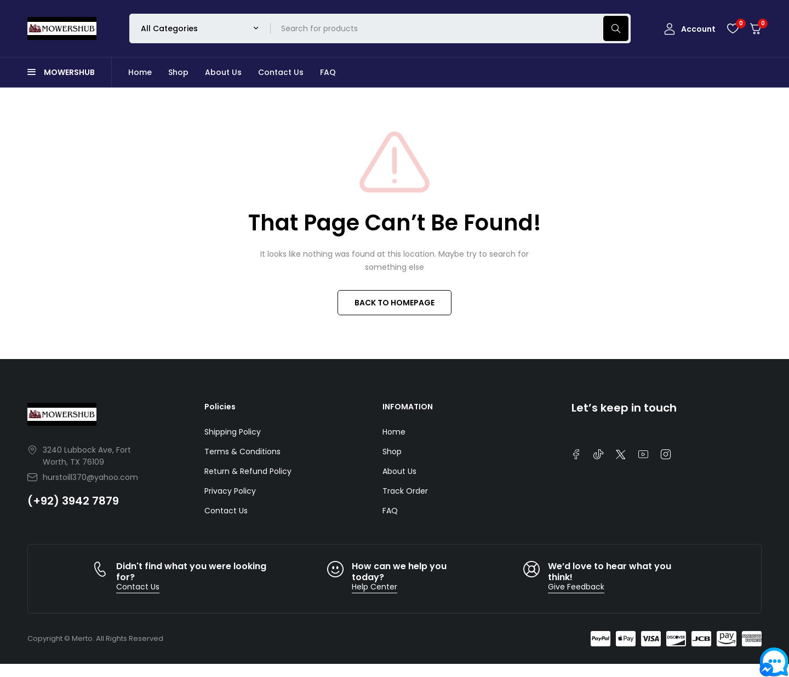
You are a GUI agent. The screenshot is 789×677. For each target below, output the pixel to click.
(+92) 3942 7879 (73, 500)
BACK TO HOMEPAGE (394, 302)
